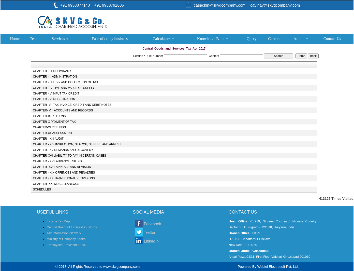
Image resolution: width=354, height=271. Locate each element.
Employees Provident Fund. (66, 245)
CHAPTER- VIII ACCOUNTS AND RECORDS (63, 110)
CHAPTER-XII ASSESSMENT (53, 133)
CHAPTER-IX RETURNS (49, 116)
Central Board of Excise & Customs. (72, 227)
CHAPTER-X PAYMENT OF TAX (54, 121)
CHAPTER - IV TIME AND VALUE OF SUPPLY (64, 88)
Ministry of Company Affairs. (67, 239)
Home (15, 39)
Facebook (152, 224)
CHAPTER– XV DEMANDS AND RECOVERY (63, 150)
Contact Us (332, 39)
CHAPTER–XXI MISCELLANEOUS (56, 184)
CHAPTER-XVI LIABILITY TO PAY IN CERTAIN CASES (69, 155)
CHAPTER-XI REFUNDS (49, 127)
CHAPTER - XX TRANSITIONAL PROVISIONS (64, 178)
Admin (301, 39)
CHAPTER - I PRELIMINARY (52, 71)
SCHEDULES (42, 189)
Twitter (149, 232)
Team (34, 39)
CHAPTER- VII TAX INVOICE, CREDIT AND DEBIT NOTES (72, 105)
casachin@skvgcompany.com (220, 5)
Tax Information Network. (64, 233)
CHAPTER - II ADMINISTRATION (55, 76)
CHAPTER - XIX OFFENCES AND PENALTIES (64, 172)
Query (251, 39)
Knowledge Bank (212, 39)
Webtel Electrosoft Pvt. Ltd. (278, 267)
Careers (274, 39)
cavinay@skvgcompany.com (275, 5)
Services (60, 39)
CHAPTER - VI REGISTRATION (54, 99)
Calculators (163, 39)
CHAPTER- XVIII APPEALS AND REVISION (62, 167)
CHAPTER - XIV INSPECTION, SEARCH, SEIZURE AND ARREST (77, 144)
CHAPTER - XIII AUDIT (48, 138)
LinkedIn (151, 241)
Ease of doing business (110, 39)
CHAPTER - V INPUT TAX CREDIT (56, 93)
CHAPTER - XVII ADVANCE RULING (57, 161)
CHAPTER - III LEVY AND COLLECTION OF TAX (65, 82)
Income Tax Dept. (59, 221)
